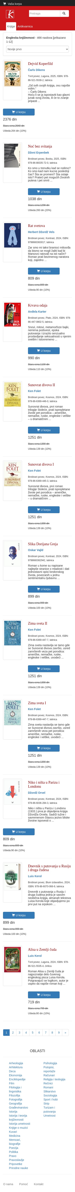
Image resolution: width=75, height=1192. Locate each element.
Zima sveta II (37, 623)
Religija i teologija (54, 1079)
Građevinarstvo (18, 1107)
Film (11, 1083)
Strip (46, 1103)
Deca (12, 1071)
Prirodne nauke (18, 1168)
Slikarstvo (50, 1091)
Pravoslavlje (16, 1160)
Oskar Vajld (35, 550)
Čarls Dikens (36, 70)
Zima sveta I (37, 703)
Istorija (13, 1111)
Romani (48, 1087)
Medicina (14, 1135)
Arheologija (16, 1063)
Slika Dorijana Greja (43, 544)
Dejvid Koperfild (40, 64)
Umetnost (50, 1115)
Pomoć (23, 1184)
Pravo (12, 1156)
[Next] (65, 1032)
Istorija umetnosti (19, 1123)
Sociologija (50, 1095)
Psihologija (50, 1063)
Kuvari (13, 1131)
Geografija (15, 1103)
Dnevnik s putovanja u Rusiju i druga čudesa (49, 868)
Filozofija (14, 1095)
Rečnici (48, 1083)
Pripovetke (15, 1164)
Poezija (13, 1147)
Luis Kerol (35, 876)
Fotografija (15, 1099)
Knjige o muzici (18, 1127)
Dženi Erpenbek (38, 152)
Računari (49, 1075)
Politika (13, 1152)
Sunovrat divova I (41, 464)
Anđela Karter (37, 311)
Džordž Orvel (36, 792)
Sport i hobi (51, 1099)
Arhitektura (16, 1067)
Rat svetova (36, 226)
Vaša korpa (12, 3)
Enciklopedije (17, 1079)
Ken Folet (34, 391)
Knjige (11, 26)
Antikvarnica (25, 26)
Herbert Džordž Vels (41, 232)
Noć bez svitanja (40, 146)
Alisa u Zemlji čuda (42, 950)
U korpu (19, 112)
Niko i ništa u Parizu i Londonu (43, 784)
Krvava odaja (37, 305)
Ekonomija (15, 1075)
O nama (8, 1184)
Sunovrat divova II (41, 385)
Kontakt (38, 1184)
